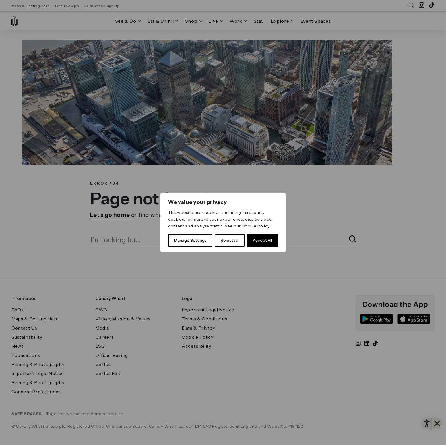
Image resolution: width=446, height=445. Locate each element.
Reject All (229, 240)
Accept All (262, 240)
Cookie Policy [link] (255, 226)
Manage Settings (190, 240)
